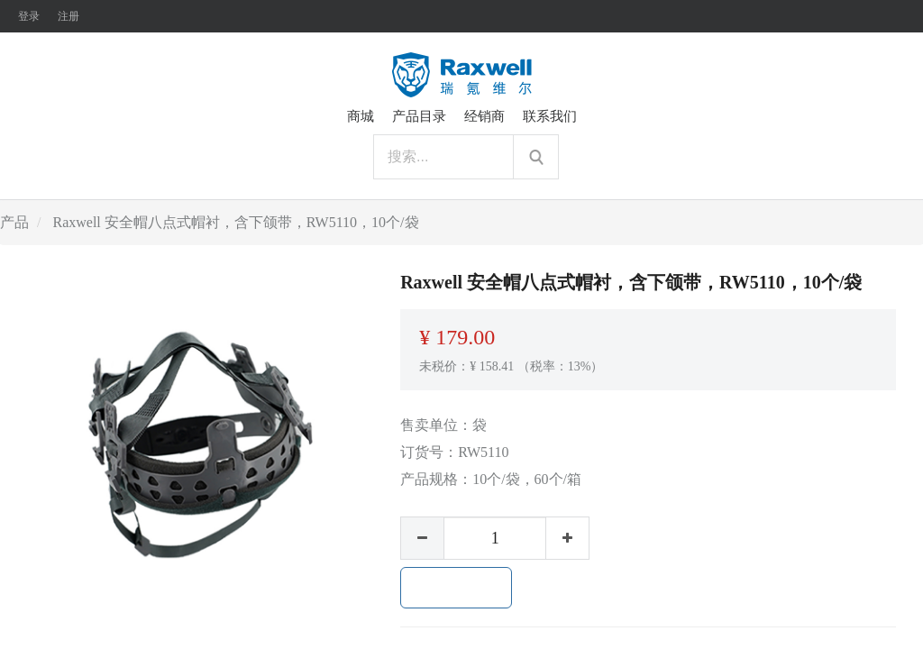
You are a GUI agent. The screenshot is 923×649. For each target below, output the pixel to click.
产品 (14, 222)
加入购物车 (456, 588)
